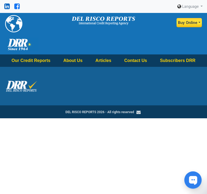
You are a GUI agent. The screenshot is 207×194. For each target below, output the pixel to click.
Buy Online (187, 22)
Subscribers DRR (177, 60)
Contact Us (135, 60)
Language (188, 6)
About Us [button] (72, 60)
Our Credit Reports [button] (31, 60)
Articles (103, 60)
